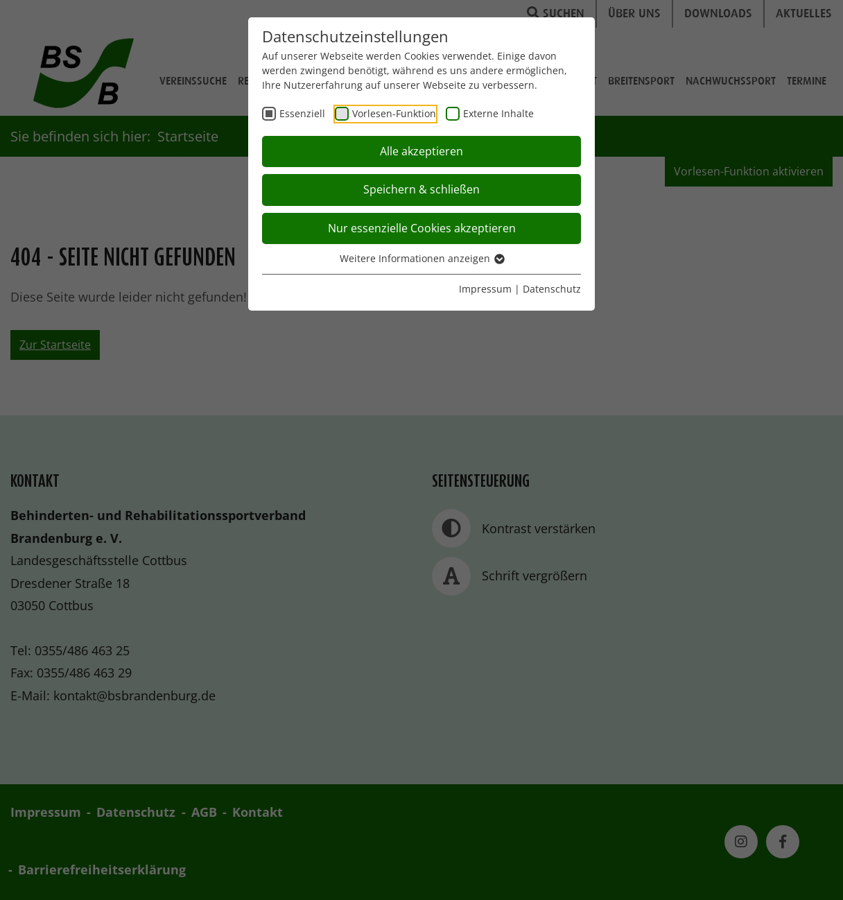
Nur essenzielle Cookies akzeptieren (422, 228)
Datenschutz (552, 288)
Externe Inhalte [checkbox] (498, 113)
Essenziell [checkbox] (302, 113)
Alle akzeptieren (421, 151)
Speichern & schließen (421, 189)
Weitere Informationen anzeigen (421, 258)
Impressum (485, 288)
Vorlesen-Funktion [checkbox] (394, 113)
